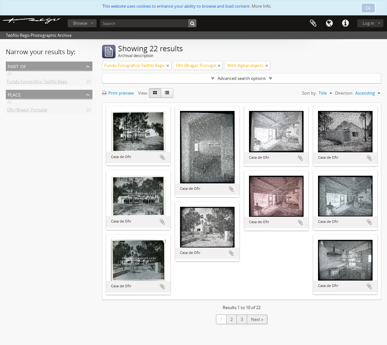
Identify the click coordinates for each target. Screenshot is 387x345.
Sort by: (309, 93)
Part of (17, 66)
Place (14, 94)
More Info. (261, 6)
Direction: (344, 93)
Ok (368, 8)
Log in (368, 23)
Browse (80, 23)
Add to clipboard (162, 157)
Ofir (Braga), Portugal (27, 111)
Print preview (118, 93)
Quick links (345, 23)
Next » (257, 319)
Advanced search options (242, 78)
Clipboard (313, 23)
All (9, 75)
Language (329, 23)
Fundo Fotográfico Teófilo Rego (37, 83)
